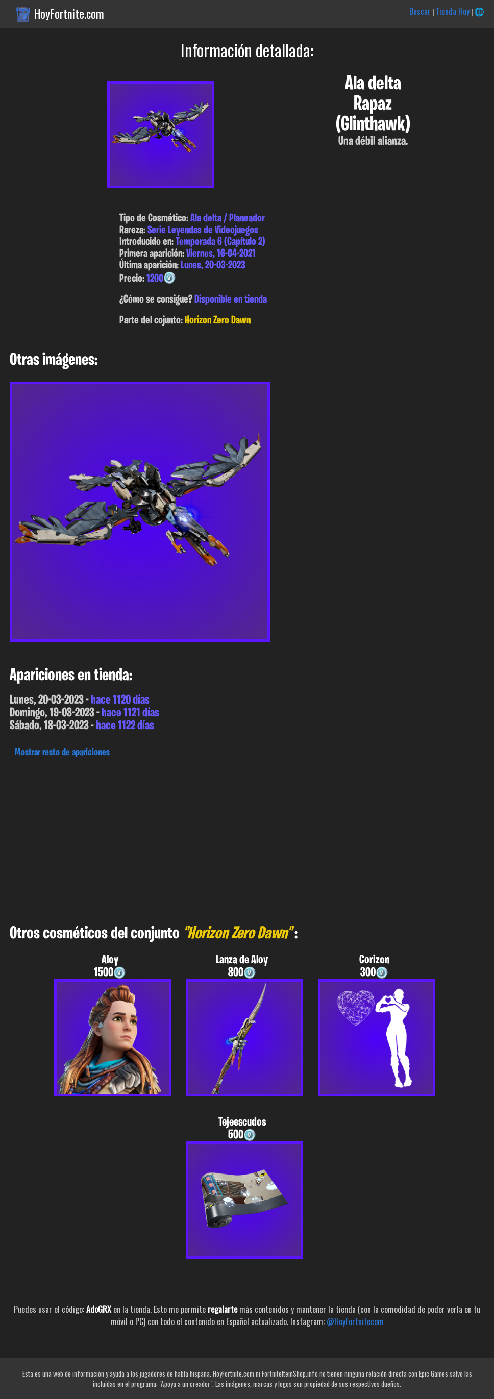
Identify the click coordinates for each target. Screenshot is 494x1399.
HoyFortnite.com (69, 13)
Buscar (420, 11)
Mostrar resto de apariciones (62, 752)
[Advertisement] (247, 838)
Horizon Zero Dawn (218, 321)
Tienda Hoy (452, 11)
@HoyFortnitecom (355, 1321)
